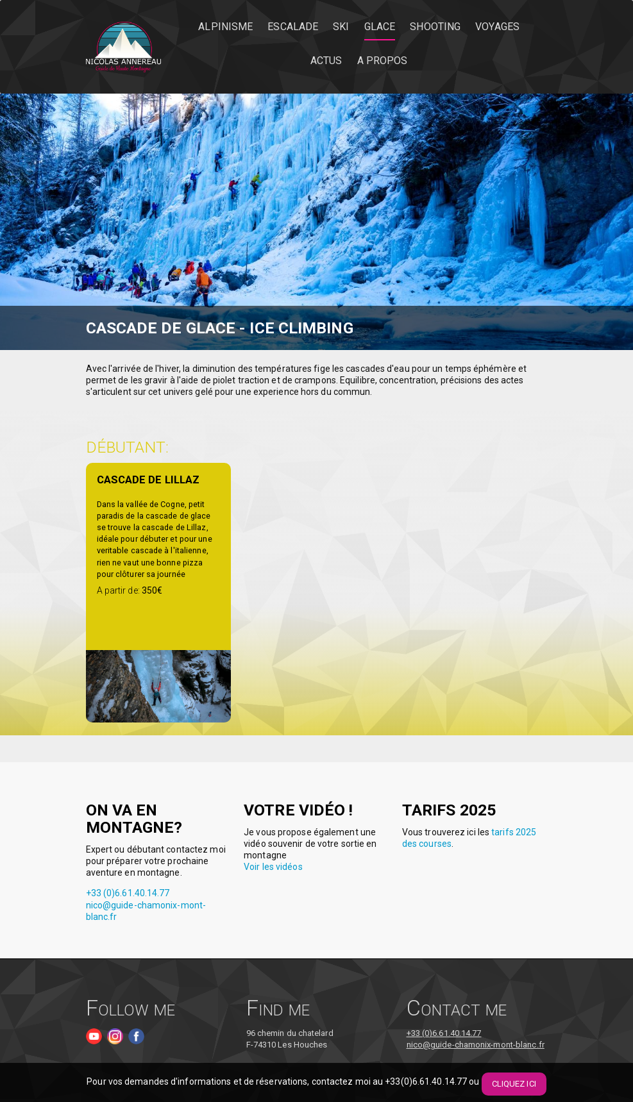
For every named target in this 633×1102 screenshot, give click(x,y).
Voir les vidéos (273, 867)
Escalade (292, 27)
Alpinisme (225, 27)
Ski (341, 27)
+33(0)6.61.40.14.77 (426, 1082)
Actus (326, 60)
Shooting (435, 27)
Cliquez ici (514, 1084)
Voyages (497, 27)
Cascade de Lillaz (148, 479)
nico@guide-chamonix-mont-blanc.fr (475, 1044)
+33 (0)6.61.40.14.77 (128, 893)
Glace (380, 27)
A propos (382, 60)
